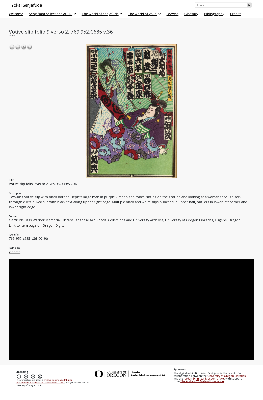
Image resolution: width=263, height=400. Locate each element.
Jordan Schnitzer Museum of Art (204, 378)
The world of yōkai (142, 14)
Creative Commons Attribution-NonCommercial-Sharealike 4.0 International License (44, 381)
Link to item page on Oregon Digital (37, 225)
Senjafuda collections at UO (50, 14)
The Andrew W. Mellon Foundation (202, 381)
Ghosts (14, 251)
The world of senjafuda (100, 14)
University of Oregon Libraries (226, 376)
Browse (172, 14)
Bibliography (214, 14)
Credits (235, 14)
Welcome (16, 14)
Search (249, 5)
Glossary (191, 14)
